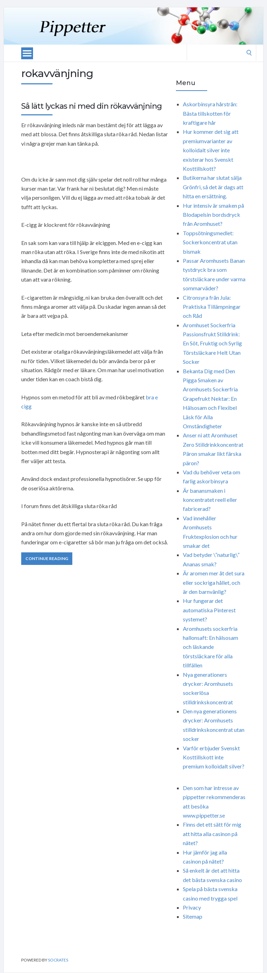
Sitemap (192, 916)
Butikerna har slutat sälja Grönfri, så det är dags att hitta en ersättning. (213, 186)
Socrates (58, 960)
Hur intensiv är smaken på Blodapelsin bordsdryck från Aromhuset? (213, 214)
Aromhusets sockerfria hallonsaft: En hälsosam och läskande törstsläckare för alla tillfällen (210, 647)
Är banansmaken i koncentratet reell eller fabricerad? (210, 499)
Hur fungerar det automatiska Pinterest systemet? (209, 609)
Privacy (192, 907)
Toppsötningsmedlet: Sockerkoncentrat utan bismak (210, 242)
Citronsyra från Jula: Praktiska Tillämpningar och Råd (212, 306)
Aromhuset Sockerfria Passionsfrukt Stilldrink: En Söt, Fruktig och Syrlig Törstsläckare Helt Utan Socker (212, 343)
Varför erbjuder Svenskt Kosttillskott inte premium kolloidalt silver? (213, 757)
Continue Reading (46, 558)
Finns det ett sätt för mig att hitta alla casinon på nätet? (212, 833)
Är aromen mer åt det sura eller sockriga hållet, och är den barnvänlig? (213, 582)
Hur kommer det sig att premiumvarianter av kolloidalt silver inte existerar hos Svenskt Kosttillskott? (210, 150)
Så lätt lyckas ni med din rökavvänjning (91, 106)
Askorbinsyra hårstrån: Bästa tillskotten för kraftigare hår (210, 113)
